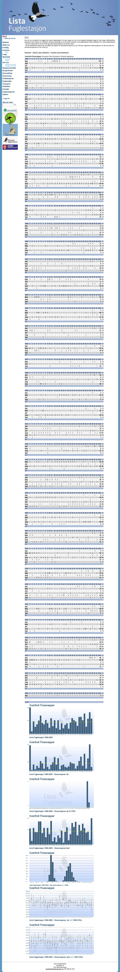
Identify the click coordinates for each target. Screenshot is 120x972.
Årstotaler (7, 59)
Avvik (6, 52)
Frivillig (6, 48)
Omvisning (7, 76)
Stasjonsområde (9, 68)
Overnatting (7, 73)
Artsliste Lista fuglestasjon (60, 52)
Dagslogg (28, 52)
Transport (7, 84)
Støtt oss (6, 45)
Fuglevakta (7, 81)
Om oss (6, 62)
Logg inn (6, 98)
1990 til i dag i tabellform (41, 52)
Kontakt (6, 89)
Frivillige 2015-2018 (10, 66)
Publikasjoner (8, 78)
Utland (7, 60)
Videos (5, 94)
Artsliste (6, 50)
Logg (5, 54)
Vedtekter (6, 86)
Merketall (6, 57)
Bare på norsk (9, 38)
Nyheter (6, 42)
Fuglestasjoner (9, 92)
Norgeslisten (8, 70)
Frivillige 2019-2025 (10, 64)
